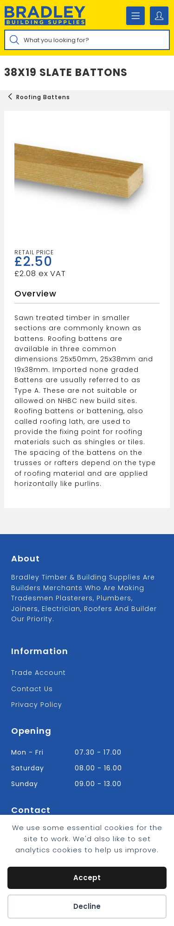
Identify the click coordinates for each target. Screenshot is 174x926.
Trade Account (38, 672)
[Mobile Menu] (135, 15)
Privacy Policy (36, 704)
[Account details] (159, 15)
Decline (87, 906)
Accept (87, 877)
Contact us (32, 688)
